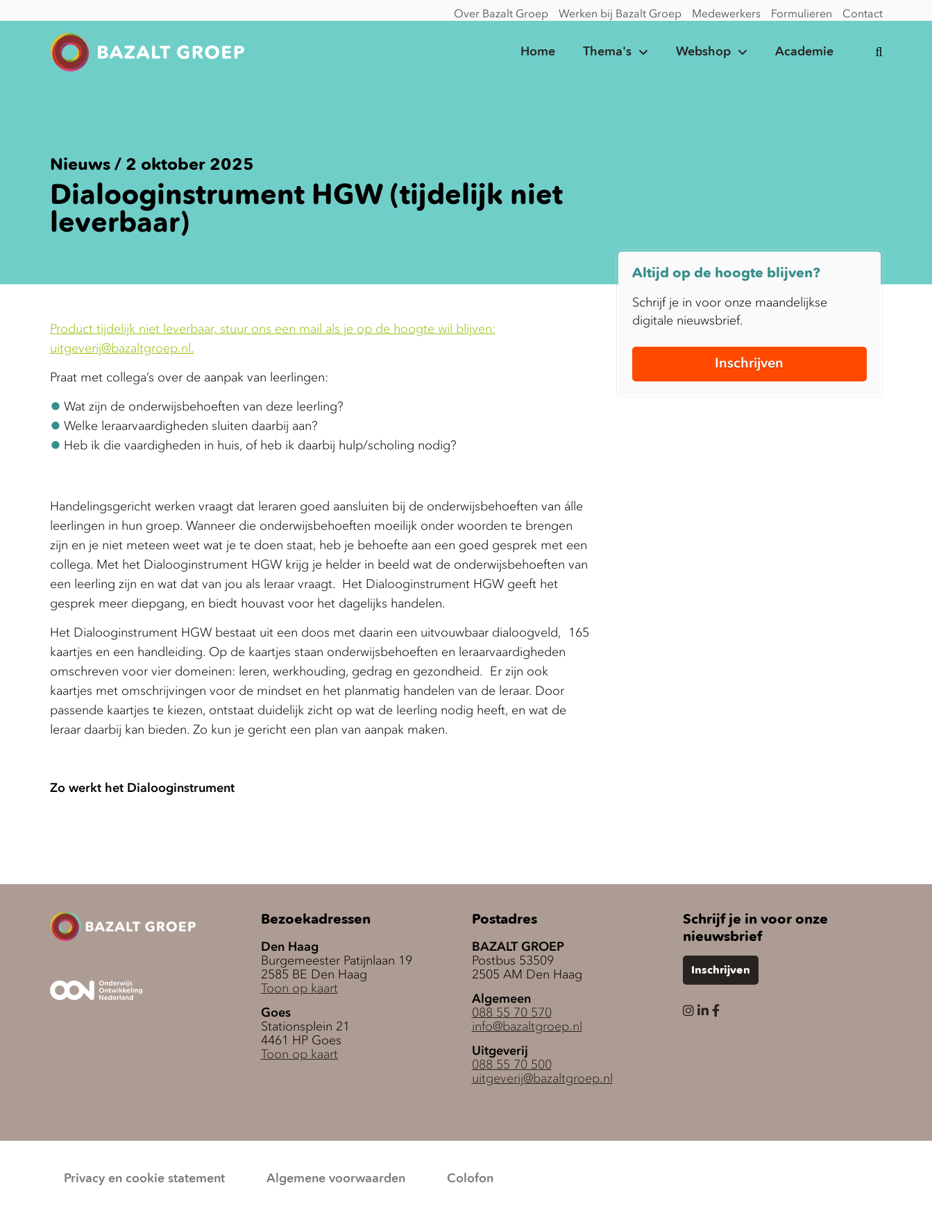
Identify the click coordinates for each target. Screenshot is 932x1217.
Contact (862, 13)
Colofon (470, 1179)
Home (537, 52)
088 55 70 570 (512, 1012)
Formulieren (801, 13)
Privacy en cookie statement (144, 1179)
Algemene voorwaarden (335, 1179)
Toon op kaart (299, 988)
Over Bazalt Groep (501, 13)
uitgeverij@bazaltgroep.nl (542, 1078)
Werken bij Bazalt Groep (620, 13)
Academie (804, 52)
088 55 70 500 (512, 1064)
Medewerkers (726, 13)
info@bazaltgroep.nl (527, 1026)
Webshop (703, 52)
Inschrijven (749, 362)
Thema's (607, 52)
